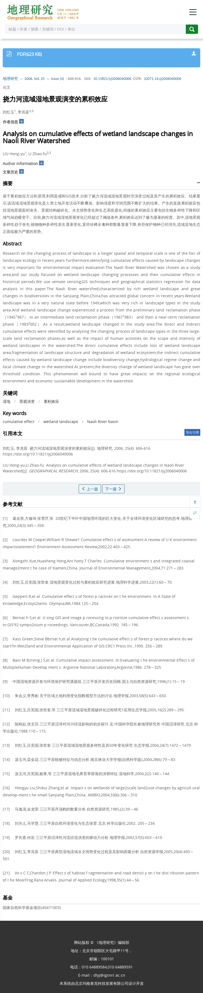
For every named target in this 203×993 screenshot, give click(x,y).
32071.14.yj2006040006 (162, 78)
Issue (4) (57, 78)
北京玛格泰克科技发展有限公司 (101, 983)
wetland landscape (60, 421)
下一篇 (113, 488)
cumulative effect (18, 421)
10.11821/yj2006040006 (112, 78)
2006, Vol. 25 (35, 78)
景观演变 (27, 401)
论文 (6, 87)
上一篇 (90, 488)
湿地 (6, 401)
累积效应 (51, 401)
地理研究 (10, 78)
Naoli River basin (102, 421)
